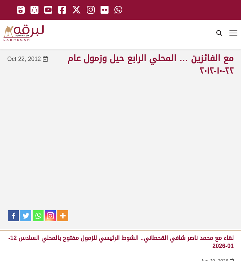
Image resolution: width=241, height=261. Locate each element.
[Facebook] (13, 215)
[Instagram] (50, 215)
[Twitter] (25, 215)
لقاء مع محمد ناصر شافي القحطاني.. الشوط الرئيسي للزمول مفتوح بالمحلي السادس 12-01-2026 (121, 242)
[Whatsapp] (38, 215)
